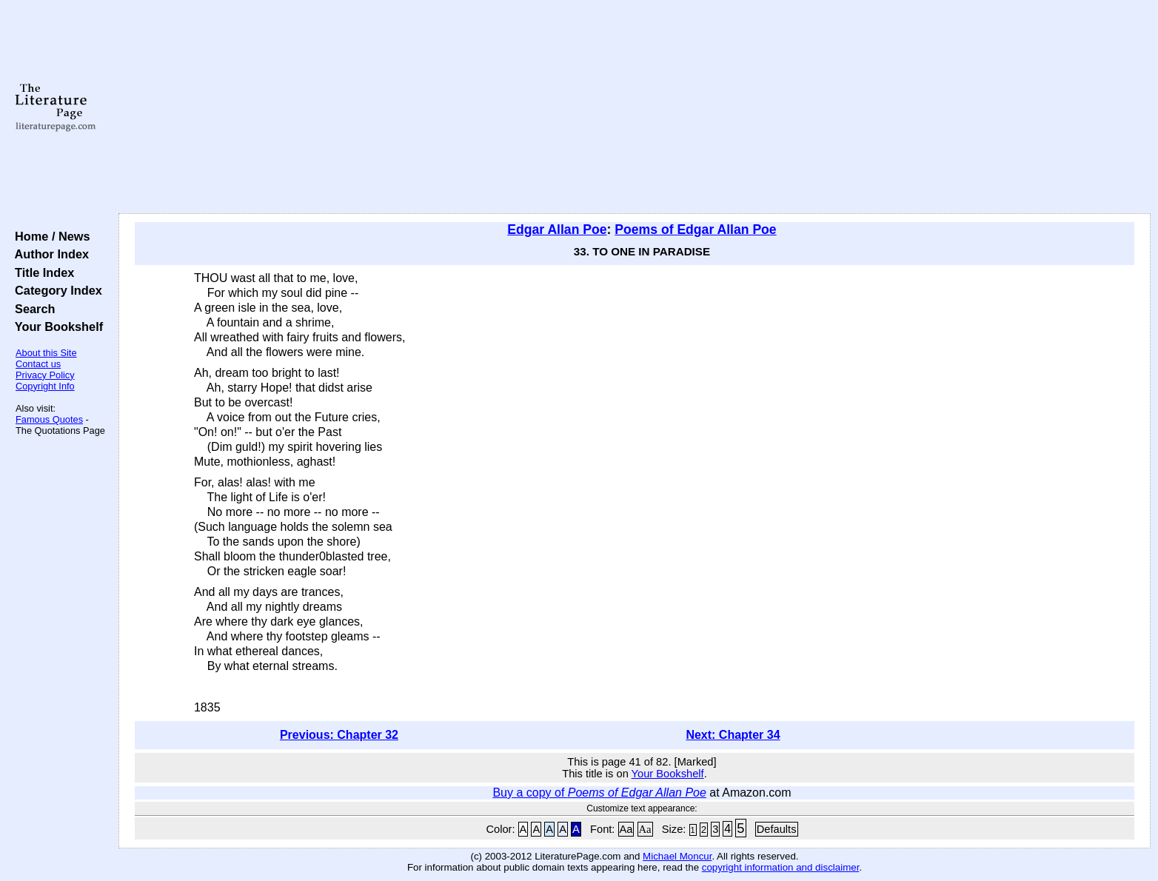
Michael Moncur (677, 856)
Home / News (49, 236)
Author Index (48, 254)
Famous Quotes (49, 419)
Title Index (41, 272)
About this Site (46, 352)
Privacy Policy (45, 375)
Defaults (777, 829)
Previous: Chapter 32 (339, 734)
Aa (626, 829)
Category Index (55, 290)
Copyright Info (45, 386)
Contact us (38, 363)
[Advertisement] (634, 107)
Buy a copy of (599, 792)
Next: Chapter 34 (733, 734)
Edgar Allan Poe (556, 229)
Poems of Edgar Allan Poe (695, 229)
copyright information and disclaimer (781, 867)
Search (31, 308)
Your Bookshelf (55, 326)
